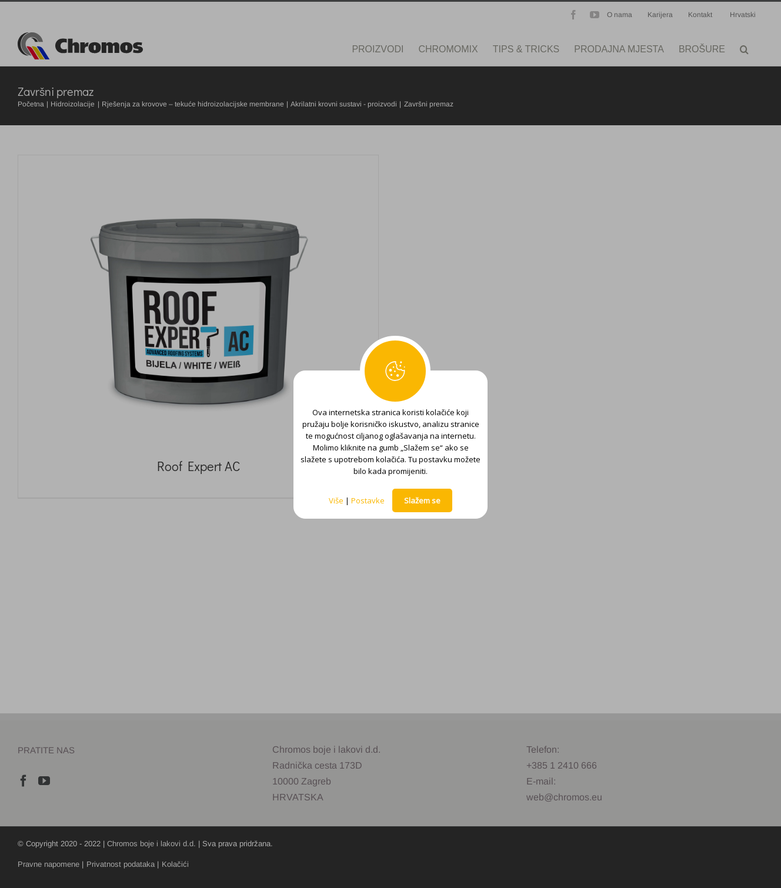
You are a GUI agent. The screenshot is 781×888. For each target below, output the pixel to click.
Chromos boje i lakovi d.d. (151, 843)
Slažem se (422, 500)
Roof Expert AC (198, 466)
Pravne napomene (48, 864)
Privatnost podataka (120, 864)
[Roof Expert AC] (198, 302)
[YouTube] (44, 781)
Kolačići (175, 864)
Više (336, 500)
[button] (744, 48)
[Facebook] (23, 781)
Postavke (368, 500)
